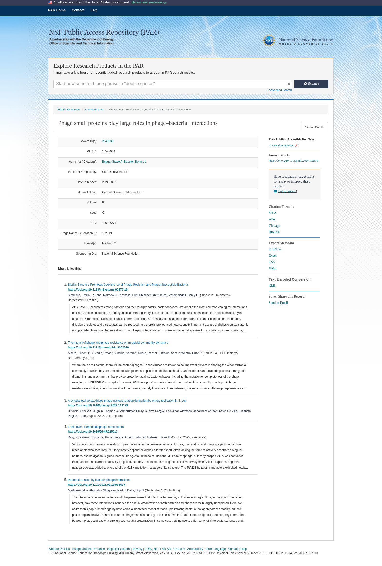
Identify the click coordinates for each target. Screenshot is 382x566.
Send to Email (278, 303)
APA (272, 219)
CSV (272, 262)
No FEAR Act (162, 549)
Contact (78, 10)
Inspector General (118, 549)
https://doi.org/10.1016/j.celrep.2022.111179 (99, 405)
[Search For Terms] (172, 84)
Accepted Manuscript (284, 145)
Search (311, 84)
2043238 (107, 141)
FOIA (148, 549)
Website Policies (59, 549)
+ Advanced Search (279, 90)
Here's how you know (149, 2)
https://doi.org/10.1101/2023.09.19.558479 (97, 484)
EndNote (275, 249)
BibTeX (274, 232)
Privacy (137, 549)
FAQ (93, 10)
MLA (272, 213)
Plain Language (215, 549)
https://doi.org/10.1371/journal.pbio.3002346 (99, 347)
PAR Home (57, 10)
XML (272, 268)
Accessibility (195, 549)
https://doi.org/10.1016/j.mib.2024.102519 (294, 160)
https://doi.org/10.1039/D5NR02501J (93, 431)
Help (244, 549)
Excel (273, 255)
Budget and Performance (88, 549)
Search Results (94, 109)
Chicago (274, 226)
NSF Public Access (68, 109)
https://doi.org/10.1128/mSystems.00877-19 (98, 289)
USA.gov (179, 549)
